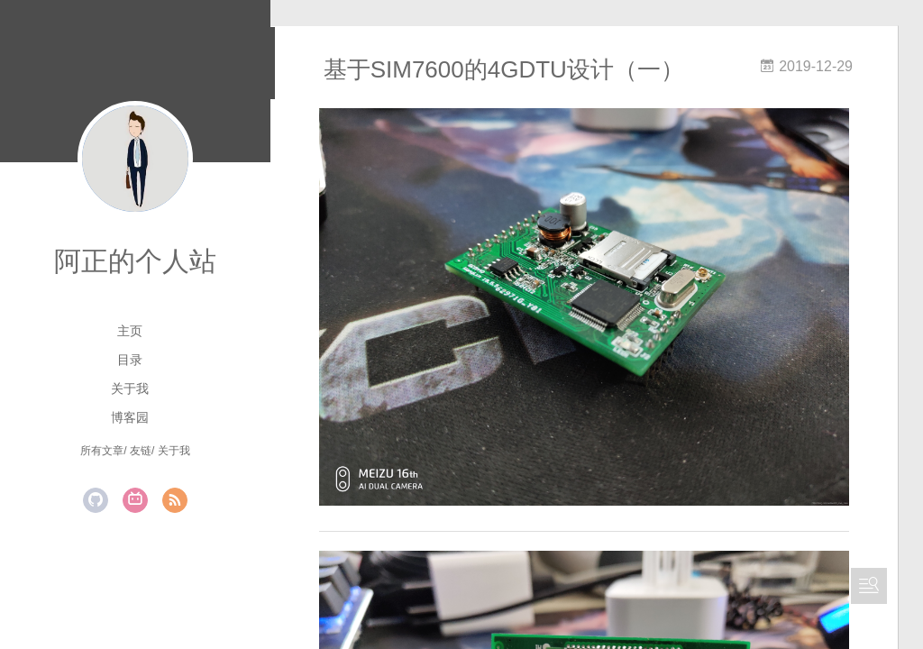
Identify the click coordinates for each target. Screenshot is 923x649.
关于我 (130, 388)
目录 (129, 359)
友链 (140, 450)
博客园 (130, 417)
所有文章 (101, 450)
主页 (129, 331)
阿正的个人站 (135, 261)
